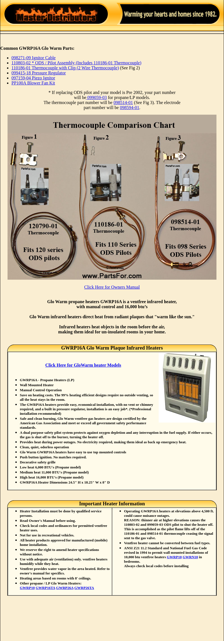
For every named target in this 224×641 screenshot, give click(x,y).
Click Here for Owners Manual (112, 287)
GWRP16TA (45, 588)
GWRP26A (64, 588)
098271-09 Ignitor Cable (33, 57)
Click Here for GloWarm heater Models (83, 365)
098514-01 (123, 102)
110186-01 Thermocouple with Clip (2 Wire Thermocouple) (65, 67)
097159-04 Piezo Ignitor (33, 78)
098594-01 (129, 107)
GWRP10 (27, 588)
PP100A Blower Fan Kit (33, 83)
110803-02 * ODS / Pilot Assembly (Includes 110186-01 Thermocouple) (76, 62)
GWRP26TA (84, 588)
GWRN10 (190, 557)
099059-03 (96, 97)
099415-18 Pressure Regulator (38, 72)
